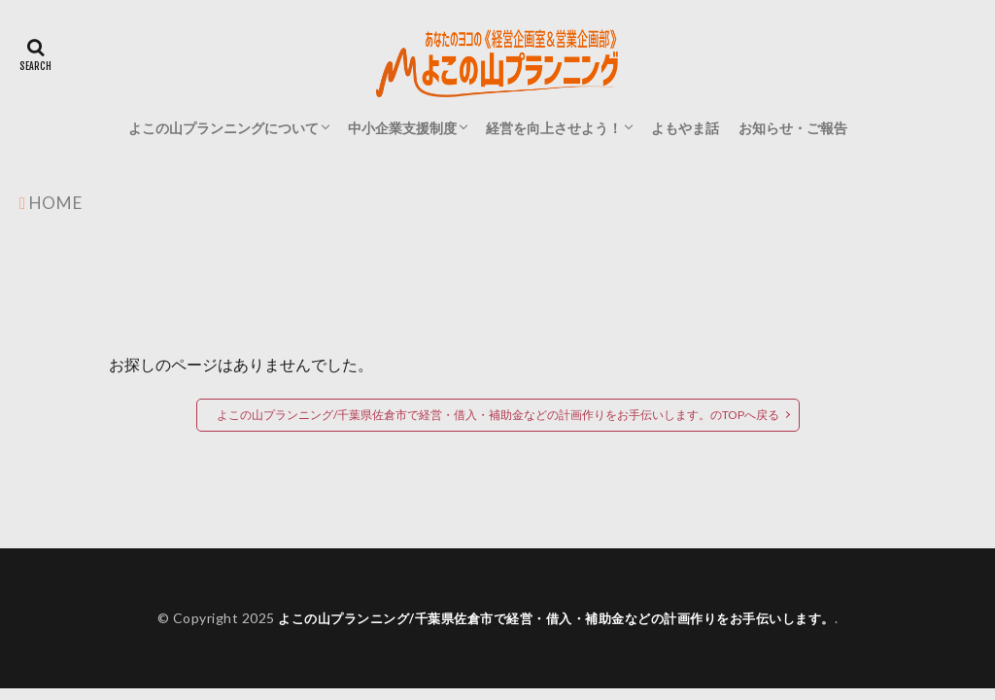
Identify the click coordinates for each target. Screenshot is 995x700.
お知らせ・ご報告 (792, 128)
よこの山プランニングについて (223, 128)
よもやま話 (685, 128)
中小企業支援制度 (402, 128)
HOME (56, 202)
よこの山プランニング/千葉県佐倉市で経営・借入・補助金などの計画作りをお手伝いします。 (556, 618)
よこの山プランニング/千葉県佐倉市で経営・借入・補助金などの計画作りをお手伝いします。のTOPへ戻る (498, 414)
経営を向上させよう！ (554, 128)
